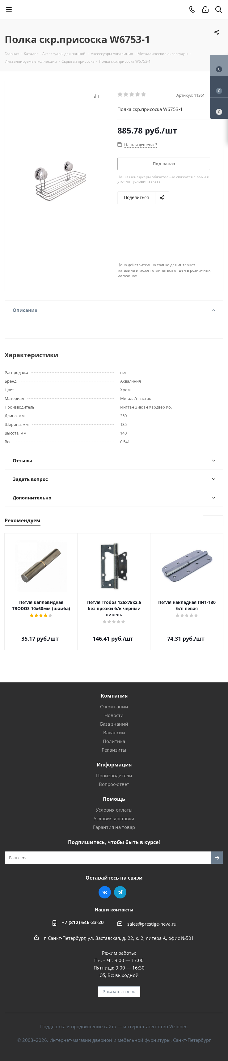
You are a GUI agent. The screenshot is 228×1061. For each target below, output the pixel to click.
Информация (114, 764)
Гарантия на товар (114, 827)
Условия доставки (114, 818)
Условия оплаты (114, 810)
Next (218, 521)
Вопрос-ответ (114, 784)
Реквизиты (114, 750)
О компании (114, 706)
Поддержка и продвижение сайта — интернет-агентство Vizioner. (114, 1026)
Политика (114, 741)
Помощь (114, 799)
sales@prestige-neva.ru (151, 924)
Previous (208, 521)
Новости (114, 715)
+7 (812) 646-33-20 (83, 922)
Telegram (120, 892)
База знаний (114, 724)
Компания (114, 695)
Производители (114, 775)
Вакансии (114, 732)
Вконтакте (105, 892)
